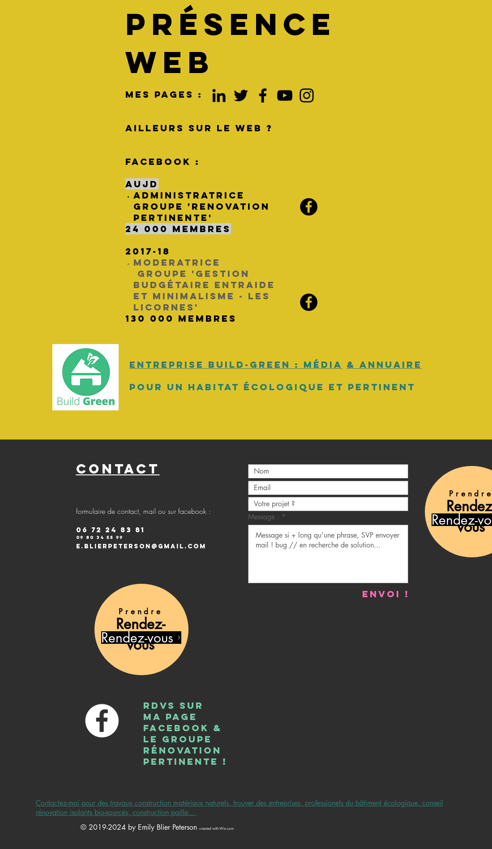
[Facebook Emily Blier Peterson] (102, 720)
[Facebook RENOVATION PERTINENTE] (308, 206)
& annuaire (384, 364)
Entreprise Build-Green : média (235, 364)
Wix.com (226, 828)
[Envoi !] (386, 594)
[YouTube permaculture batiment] (284, 95)
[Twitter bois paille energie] (240, 95)
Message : (265, 517)
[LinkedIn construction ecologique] (219, 95)
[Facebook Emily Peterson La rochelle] (262, 95)
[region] (141, 629)
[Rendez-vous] (141, 637)
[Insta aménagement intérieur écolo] (306, 95)
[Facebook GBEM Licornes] (308, 302)
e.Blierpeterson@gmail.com (141, 546)
